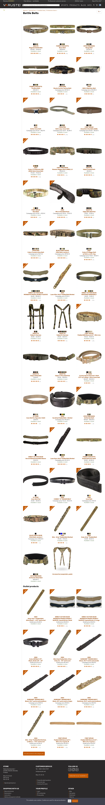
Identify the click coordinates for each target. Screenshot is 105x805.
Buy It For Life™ (97, 1)
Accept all (75, 801)
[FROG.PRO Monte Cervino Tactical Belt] (62, 76)
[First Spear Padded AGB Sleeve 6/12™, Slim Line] (89, 323)
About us (71, 797)
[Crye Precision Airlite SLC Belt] (89, 406)
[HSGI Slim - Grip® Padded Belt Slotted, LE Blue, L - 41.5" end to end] (35, 730)
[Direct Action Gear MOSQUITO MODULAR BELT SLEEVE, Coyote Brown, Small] (62, 608)
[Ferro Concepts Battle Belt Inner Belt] (89, 447)
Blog (70, 791)
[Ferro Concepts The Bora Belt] (35, 76)
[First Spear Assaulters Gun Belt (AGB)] (89, 117)
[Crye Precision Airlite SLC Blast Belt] (35, 565)
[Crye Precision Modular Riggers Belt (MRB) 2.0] (62, 158)
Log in (38, 791)
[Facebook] (69, 769)
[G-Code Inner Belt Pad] (35, 486)
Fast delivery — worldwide (31, 1)
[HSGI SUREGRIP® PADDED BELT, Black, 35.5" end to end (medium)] (35, 689)
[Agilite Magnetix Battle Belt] (35, 36)
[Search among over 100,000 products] (41, 5)
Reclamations (7, 793)
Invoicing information (42, 784)
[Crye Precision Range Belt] (89, 36)
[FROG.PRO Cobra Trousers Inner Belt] (35, 241)
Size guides (72, 793)
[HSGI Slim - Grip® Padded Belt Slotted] (62, 525)
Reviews (9, 1)
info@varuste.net (41, 771)
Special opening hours (10, 783)
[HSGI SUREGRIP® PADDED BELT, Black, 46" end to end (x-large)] (62, 689)
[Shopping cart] (97, 5)
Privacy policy (40, 795)
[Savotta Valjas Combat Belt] (89, 158)
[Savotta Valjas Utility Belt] (35, 364)
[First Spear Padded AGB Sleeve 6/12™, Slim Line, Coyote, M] (62, 730)
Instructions (7, 795)
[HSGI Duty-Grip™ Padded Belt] (89, 525)
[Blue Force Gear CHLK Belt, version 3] (62, 241)
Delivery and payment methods (12, 797)
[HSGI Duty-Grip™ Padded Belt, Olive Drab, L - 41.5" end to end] (35, 608)
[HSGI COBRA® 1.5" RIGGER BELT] (62, 486)
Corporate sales (41, 782)
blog (83, 5)
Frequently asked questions (44, 780)
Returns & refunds (9, 791)
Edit (69, 801)
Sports (64, 5)
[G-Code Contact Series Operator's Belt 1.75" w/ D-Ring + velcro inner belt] (89, 364)
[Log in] (94, 5)
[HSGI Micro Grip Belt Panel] (62, 200)
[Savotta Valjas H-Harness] (35, 323)
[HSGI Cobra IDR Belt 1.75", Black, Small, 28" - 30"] (35, 649)
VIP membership (41, 793)
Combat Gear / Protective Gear (47, 10)
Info (89, 5)
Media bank (72, 795)
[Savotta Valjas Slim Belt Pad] (89, 200)
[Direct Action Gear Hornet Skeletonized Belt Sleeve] (35, 447)
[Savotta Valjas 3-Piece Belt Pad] (62, 364)
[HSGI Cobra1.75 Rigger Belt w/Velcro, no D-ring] (89, 241)
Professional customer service (57, 1)
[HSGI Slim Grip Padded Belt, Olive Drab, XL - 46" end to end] (62, 649)
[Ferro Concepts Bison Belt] (62, 36)
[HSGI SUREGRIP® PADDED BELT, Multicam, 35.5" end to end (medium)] (89, 689)
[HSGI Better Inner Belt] (35, 117)
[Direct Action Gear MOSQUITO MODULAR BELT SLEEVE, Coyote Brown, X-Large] (89, 608)
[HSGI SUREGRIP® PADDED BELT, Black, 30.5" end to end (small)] (89, 649)
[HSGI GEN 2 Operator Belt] (89, 76)
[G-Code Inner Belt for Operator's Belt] (35, 406)
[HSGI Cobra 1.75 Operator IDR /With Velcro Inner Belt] (35, 158)
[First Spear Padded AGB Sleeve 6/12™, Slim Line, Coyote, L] (89, 730)
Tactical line (33, 10)
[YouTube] (76, 769)
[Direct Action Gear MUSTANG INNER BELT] (89, 283)
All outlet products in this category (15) (34, 753)
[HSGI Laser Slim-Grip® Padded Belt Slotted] (62, 283)
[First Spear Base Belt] (35, 200)
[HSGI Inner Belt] (89, 486)
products (74, 5)
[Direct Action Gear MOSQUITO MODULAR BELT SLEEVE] (35, 283)
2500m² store (79, 1)
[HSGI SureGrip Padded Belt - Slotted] (62, 406)
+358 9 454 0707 (43, 769)
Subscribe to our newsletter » (78, 776)
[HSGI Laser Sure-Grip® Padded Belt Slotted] (62, 447)
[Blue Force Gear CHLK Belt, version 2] (35, 525)
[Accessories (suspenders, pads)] (62, 565)
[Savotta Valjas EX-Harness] (62, 323)
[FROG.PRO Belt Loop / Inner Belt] (62, 117)
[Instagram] (73, 769)
